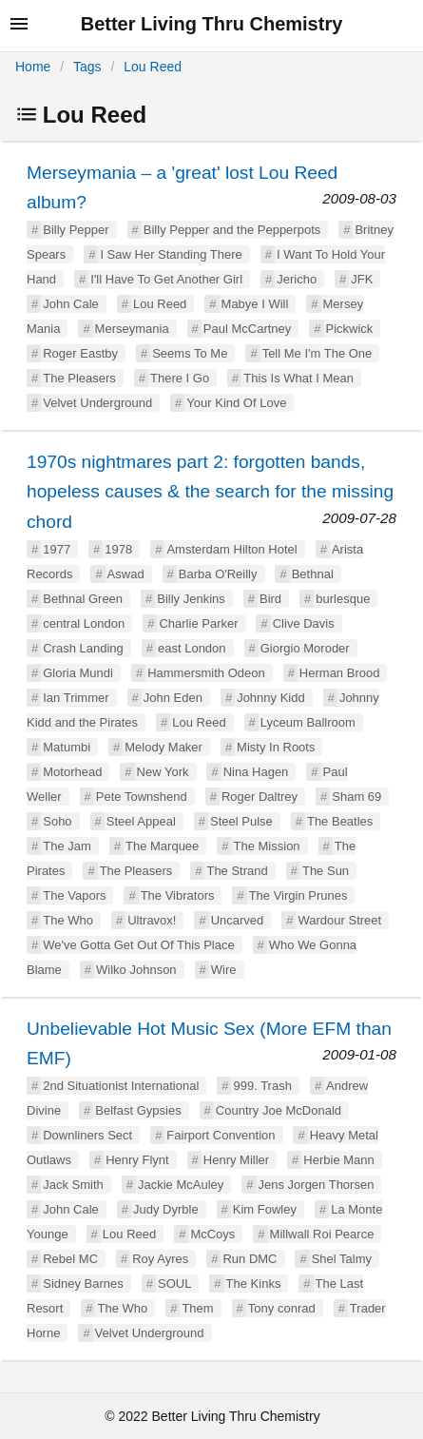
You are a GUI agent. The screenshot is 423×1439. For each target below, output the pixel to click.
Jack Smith (73, 1184)
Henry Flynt (137, 1160)
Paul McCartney (247, 328)
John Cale (71, 304)
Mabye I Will (255, 304)
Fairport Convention (220, 1135)
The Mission (267, 846)
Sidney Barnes (83, 1283)
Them (197, 1308)
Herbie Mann (338, 1160)
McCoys (212, 1234)
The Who (68, 920)
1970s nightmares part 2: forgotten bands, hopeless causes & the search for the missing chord (210, 491)
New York (163, 772)
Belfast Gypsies (138, 1110)
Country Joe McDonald (278, 1110)
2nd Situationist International (121, 1086)
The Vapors (74, 895)
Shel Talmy (342, 1259)
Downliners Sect (87, 1135)
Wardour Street (339, 920)
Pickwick (350, 328)
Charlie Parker (198, 623)
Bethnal (313, 574)
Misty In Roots (276, 747)
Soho (57, 821)
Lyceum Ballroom (308, 722)
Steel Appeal (141, 821)
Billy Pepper (75, 230)
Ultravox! (151, 920)
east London (192, 648)
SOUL (174, 1283)
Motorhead (72, 772)
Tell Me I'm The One (317, 353)
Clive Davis (304, 623)
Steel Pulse (241, 821)
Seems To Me (189, 353)
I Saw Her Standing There (170, 254)
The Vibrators (178, 895)
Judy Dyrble (166, 1209)
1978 (118, 549)
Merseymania (132, 328)
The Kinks (253, 1283)
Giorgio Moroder (305, 648)
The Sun (325, 871)
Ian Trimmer (75, 697)
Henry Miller (236, 1160)
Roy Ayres (160, 1259)
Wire (224, 970)
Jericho (297, 279)
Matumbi (66, 747)
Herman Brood (339, 673)
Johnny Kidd (271, 697)
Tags (87, 66)
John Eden (173, 697)
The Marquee (162, 846)
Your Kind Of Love (236, 403)
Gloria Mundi (78, 673)
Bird (270, 599)
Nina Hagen (256, 772)
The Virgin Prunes (298, 895)
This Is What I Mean (298, 378)
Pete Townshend (141, 796)
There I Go (179, 378)
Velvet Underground (97, 403)
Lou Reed (153, 66)
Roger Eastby (80, 353)
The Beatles (340, 821)
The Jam (67, 846)
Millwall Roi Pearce (322, 1234)
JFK (362, 279)
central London (84, 623)
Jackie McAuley (180, 1184)
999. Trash (262, 1086)
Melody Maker (163, 747)
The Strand (236, 871)
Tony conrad (282, 1308)
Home (32, 66)
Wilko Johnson (136, 970)
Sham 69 (356, 796)
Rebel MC (70, 1259)
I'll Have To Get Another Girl (166, 279)
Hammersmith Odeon (206, 673)
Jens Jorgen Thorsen (317, 1184)
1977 (56, 549)
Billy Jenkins (191, 599)
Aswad (125, 574)
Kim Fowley (265, 1209)
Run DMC (249, 1259)
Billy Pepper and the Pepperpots (232, 230)
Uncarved (237, 920)
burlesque (343, 599)
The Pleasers (79, 378)
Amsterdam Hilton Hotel (231, 549)
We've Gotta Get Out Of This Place (138, 945)
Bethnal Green (83, 599)
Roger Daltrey (259, 796)
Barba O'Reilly (218, 574)
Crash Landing (83, 648)
